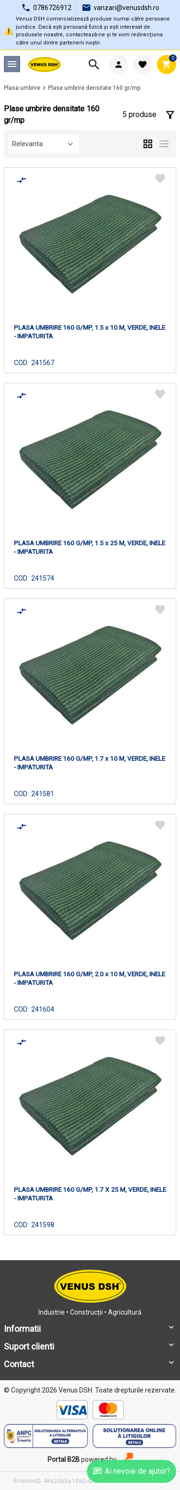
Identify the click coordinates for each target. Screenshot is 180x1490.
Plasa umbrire (22, 88)
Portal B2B (64, 1459)
